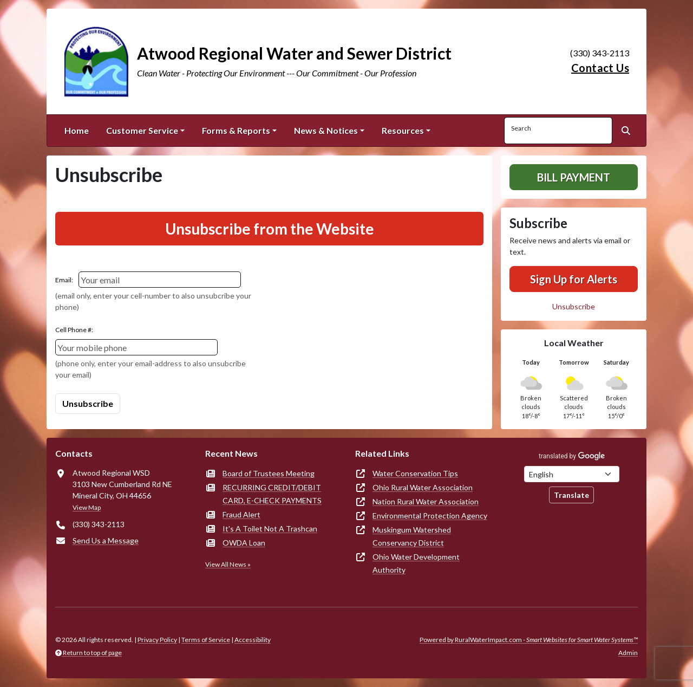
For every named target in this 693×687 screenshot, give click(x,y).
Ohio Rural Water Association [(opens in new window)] (422, 487)
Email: (64, 280)
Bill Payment (573, 177)
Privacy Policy (157, 640)
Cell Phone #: (74, 330)
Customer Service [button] (142, 130)
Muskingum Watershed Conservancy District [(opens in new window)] (411, 536)
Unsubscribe (573, 306)
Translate (571, 495)
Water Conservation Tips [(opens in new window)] (415, 473)
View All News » (228, 564)
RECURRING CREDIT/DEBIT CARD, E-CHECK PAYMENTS (272, 494)
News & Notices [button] (326, 130)
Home (76, 130)
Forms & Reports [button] (236, 130)
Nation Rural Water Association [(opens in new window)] (425, 501)
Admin (628, 653)
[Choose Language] (571, 474)
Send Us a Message (106, 540)
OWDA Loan (244, 542)
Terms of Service (205, 640)
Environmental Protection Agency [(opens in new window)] (429, 515)
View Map (87, 507)
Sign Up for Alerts (573, 279)
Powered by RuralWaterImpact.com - (529, 640)
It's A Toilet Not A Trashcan (270, 528)
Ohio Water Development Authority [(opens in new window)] (416, 563)
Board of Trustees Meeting (269, 473)
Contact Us (600, 67)
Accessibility (252, 640)
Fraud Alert (241, 514)
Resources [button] (403, 130)
